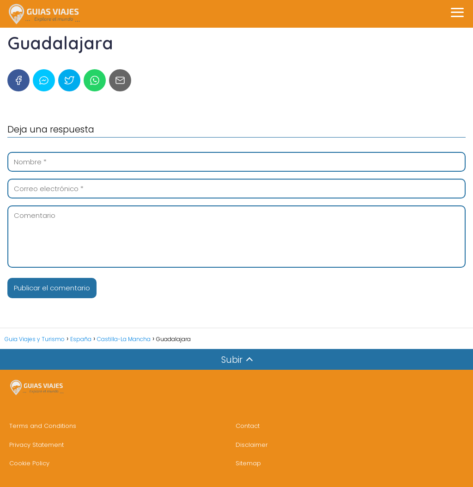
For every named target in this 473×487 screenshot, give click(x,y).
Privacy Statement (36, 444)
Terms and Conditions (42, 425)
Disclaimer (252, 444)
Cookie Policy (29, 463)
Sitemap (248, 463)
